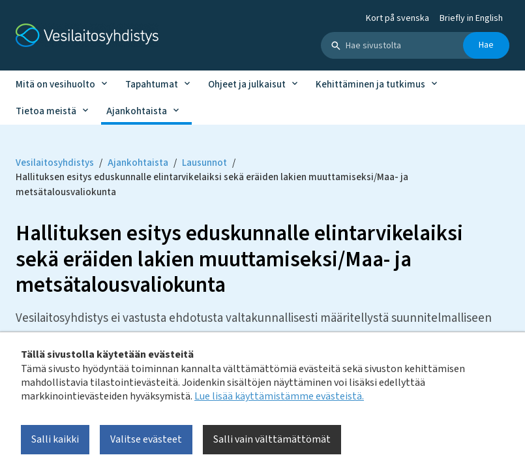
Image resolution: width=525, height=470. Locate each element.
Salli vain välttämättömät (272, 439)
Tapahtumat (151, 84)
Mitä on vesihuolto (55, 84)
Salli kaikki (55, 439)
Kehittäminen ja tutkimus (370, 84)
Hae (486, 45)
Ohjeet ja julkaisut (247, 84)
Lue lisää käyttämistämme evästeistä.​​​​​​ (279, 396)
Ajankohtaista (136, 111)
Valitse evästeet (146, 439)
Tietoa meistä (46, 111)
